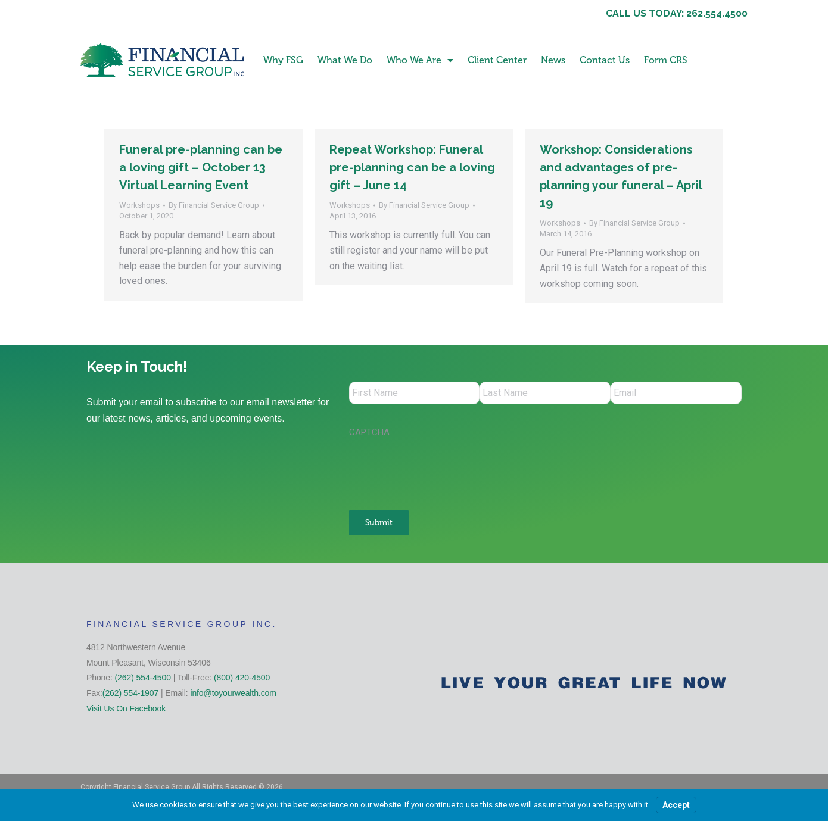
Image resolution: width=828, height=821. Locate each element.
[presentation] (439, 469)
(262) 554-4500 (143, 676)
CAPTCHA (369, 433)
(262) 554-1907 (130, 692)
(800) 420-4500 (242, 676)
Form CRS (665, 59)
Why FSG (283, 59)
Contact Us (605, 59)
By (214, 205)
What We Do (344, 59)
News (553, 59)
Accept (676, 805)
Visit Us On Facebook (126, 707)
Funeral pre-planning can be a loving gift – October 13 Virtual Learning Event (200, 167)
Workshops (139, 205)
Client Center (497, 59)
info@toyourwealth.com (233, 692)
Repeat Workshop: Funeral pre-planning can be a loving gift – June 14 (412, 167)
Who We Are (420, 60)
